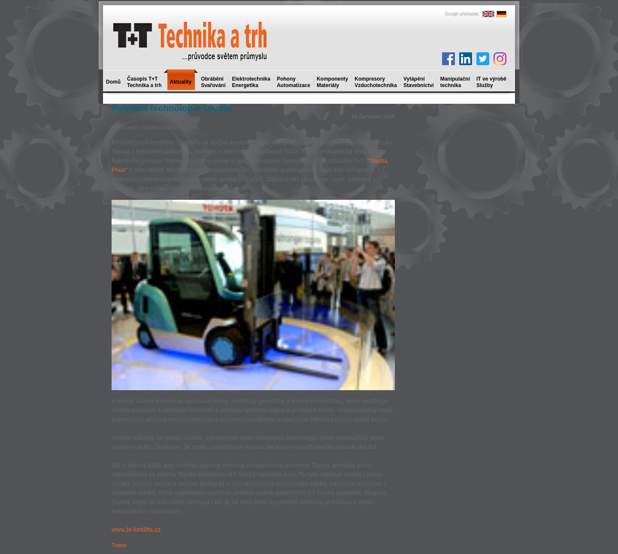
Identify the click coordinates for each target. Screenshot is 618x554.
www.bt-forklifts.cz (136, 529)
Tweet (119, 545)
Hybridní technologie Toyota (171, 108)
